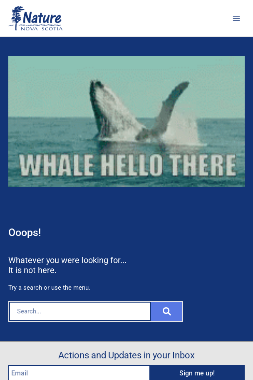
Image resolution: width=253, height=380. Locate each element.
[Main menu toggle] (236, 18)
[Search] (166, 311)
